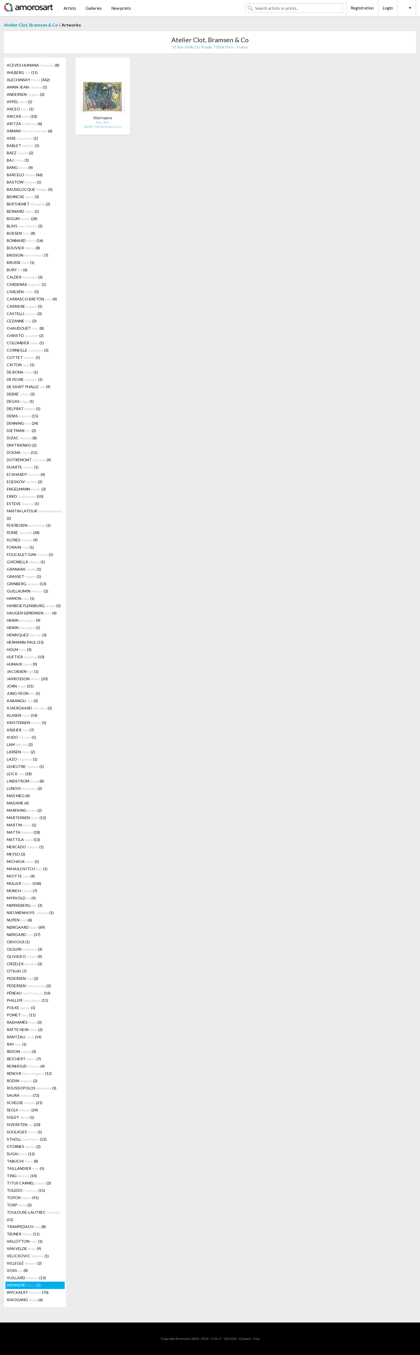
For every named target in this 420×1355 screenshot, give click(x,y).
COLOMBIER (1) (25, 343)
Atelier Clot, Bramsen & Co (31, 24)
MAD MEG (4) (18, 795)
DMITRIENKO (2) (22, 445)
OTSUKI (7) (17, 971)
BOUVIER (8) (23, 248)
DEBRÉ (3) (21, 394)
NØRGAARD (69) (26, 927)
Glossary (245, 1339)
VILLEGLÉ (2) (24, 1263)
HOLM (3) (19, 649)
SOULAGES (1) (24, 1132)
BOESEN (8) (21, 233)
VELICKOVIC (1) (28, 1255)
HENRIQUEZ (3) (27, 635)
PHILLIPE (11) (27, 1000)
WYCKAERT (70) (27, 1292)
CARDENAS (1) (26, 284)
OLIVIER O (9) (24, 956)
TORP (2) (19, 1205)
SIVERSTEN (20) (23, 1124)
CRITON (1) (20, 364)
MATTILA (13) (23, 839)
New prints (121, 8)
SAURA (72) (23, 1095)
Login (388, 7)
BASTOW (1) (24, 182)
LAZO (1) (22, 759)
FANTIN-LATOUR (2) (34, 515)
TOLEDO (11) (26, 1190)
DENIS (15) (22, 416)
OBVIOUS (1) (18, 942)
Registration (362, 7)
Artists (70, 8)
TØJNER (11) (23, 1234)
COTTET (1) (23, 357)
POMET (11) (21, 1015)
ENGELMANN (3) (26, 489)
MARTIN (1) (21, 825)
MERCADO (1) (25, 847)
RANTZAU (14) (24, 1037)
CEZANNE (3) (22, 321)
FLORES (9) (22, 540)
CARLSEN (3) (23, 291)
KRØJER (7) (20, 730)
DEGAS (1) (20, 401)
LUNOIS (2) (24, 788)
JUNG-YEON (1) (23, 693)
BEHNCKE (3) (23, 196)
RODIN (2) (22, 1080)
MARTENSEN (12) (26, 817)
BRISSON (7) (27, 255)
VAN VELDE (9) (24, 1248)
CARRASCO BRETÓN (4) (32, 299)
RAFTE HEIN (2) (25, 1029)
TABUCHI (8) (22, 1161)
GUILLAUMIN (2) (27, 591)
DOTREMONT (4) (29, 459)
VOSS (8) (17, 1270)
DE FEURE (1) (25, 379)
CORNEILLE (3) (27, 350)
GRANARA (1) (24, 569)
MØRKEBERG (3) (24, 905)
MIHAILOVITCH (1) (27, 868)
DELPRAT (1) (23, 408)
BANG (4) (20, 167)
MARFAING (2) (24, 810)
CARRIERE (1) (24, 306)
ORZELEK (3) (24, 963)
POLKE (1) (21, 1007)
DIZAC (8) (22, 438)
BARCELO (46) (25, 174)
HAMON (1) (20, 598)
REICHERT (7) (24, 1058)
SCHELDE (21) (25, 1102)
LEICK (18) (19, 773)
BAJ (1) (18, 160)
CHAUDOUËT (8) (25, 328)
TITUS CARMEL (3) (29, 1183)
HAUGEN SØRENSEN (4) (32, 613)
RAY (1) (17, 1044)
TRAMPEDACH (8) (26, 1226)
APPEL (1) (19, 101)
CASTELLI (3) (24, 313)
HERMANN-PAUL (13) (25, 642)
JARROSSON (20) (27, 678)
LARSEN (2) (21, 751)
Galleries (94, 8)
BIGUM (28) (22, 218)
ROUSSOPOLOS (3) (31, 1088)
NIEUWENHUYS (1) (30, 912)
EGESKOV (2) (24, 481)
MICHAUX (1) (23, 861)
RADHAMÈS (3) (24, 1022)
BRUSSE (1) (20, 262)
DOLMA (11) (22, 452)
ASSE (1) (22, 138)
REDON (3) (21, 1051)
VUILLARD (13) (26, 1277)
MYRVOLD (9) (21, 898)
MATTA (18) (23, 832)
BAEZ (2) (20, 152)
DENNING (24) (22, 423)
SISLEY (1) (20, 1117)
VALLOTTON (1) (25, 1241)
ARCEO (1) (20, 109)
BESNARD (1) (23, 211)
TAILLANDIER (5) (25, 1168)
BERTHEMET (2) (28, 204)
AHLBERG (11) (22, 72)
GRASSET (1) (24, 576)
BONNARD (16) (25, 240)
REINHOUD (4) (26, 1066)
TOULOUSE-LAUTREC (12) (33, 1216)
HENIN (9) (23, 620)
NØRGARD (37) (23, 934)
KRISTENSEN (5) (26, 722)
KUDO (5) (21, 737)
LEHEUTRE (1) (25, 766)
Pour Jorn (102, 122)
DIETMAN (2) (21, 430)
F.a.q (256, 1339)
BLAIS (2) (25, 226)
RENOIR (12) (29, 1073)
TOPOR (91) (23, 1197)
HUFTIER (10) (25, 656)
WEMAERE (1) (24, 1285)
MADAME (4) (18, 803)
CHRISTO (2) (25, 335)
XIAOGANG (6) (25, 1299)
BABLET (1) (23, 145)
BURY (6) (17, 269)
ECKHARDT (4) (26, 474)
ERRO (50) (25, 496)
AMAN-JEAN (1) (27, 87)
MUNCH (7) (22, 890)
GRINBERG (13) (26, 583)
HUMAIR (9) (22, 664)
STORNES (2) (24, 1146)
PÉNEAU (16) (28, 993)
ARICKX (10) (22, 116)
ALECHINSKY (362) (28, 79)
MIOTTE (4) (21, 876)
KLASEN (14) (22, 715)
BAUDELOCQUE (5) (30, 189)
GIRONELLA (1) (26, 561)
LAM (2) (20, 744)
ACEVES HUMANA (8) (33, 65)
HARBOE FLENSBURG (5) (34, 605)
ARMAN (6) (29, 131)
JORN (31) (20, 686)
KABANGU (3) (22, 700)
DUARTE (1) (22, 467)
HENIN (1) (23, 627)
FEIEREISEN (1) (29, 525)
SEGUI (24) (22, 1110)
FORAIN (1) (20, 547)
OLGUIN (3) (24, 949)
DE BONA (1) (22, 372)
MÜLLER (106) (24, 883)
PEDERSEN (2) (22, 978)
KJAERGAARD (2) (29, 708)
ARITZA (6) (24, 123)
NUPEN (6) (19, 920)
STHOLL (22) (27, 1139)
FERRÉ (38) (23, 532)
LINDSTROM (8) (25, 781)
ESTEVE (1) (23, 503)
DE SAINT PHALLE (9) (28, 386)
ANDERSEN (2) (25, 94)
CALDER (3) (25, 277)
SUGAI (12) (21, 1153)
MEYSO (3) (16, 854)
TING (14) (22, 1175)
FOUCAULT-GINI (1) (30, 554)
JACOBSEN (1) (22, 671)
